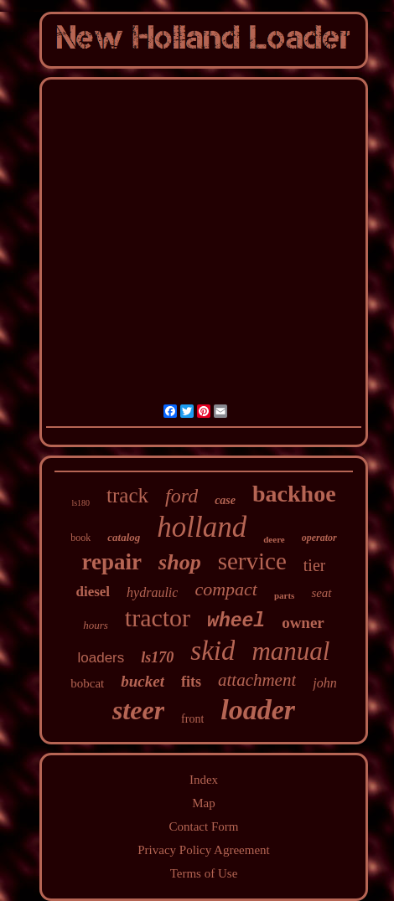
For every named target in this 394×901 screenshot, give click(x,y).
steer (138, 710)
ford (181, 496)
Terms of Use (204, 873)
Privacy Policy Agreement (203, 850)
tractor (157, 617)
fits (191, 681)
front (192, 719)
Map (203, 803)
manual (290, 651)
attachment (257, 680)
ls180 (80, 502)
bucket (142, 681)
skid (212, 651)
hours (95, 625)
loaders (101, 658)
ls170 (157, 657)
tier (314, 565)
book (80, 537)
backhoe (294, 494)
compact (225, 589)
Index (203, 779)
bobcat (87, 683)
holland (201, 527)
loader (257, 709)
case (225, 500)
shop (179, 562)
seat (321, 593)
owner (303, 622)
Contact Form (204, 826)
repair (112, 561)
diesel (92, 592)
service (252, 561)
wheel (236, 621)
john (324, 683)
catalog (123, 537)
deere (273, 539)
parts (284, 595)
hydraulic (152, 592)
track (127, 495)
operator (319, 537)
